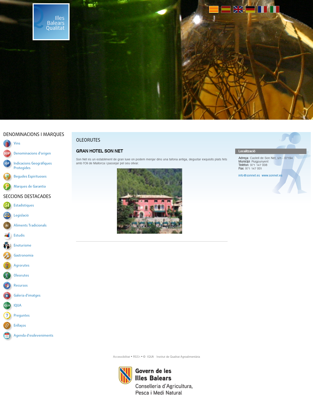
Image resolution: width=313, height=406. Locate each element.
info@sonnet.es (249, 175)
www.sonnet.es (272, 175)
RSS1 (136, 356)
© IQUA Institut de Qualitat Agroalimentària (171, 356)
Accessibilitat (121, 356)
